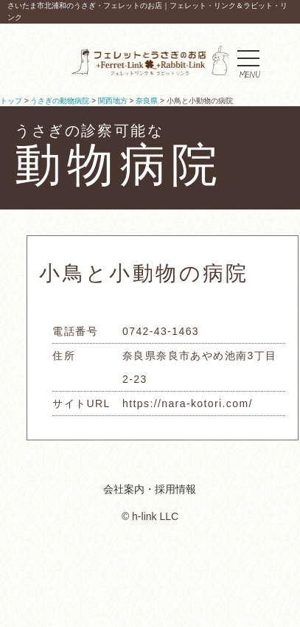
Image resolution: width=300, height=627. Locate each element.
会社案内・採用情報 (149, 489)
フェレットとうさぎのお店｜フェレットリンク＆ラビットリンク (150, 60)
